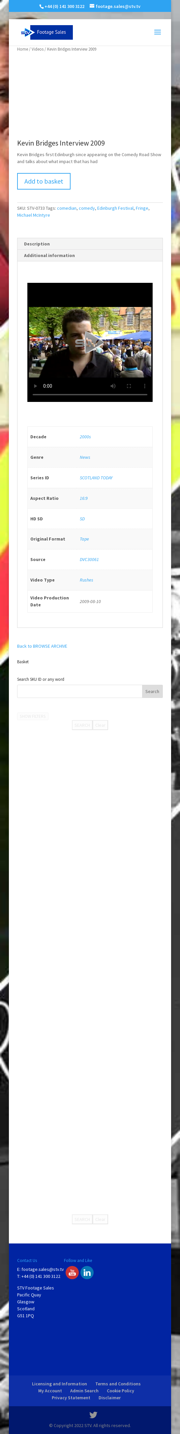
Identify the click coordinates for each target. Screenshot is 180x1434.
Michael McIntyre (33, 215)
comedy (87, 208)
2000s (85, 437)
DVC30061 (89, 559)
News (85, 457)
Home (22, 49)
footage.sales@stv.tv (42, 1269)
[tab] (90, 244)
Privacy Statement (71, 1398)
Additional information (49, 255)
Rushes (86, 580)
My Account (50, 1391)
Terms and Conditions (118, 1384)
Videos (38, 49)
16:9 (84, 498)
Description (37, 244)
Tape (84, 539)
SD (82, 519)
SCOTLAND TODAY (96, 478)
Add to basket (43, 181)
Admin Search (84, 1391)
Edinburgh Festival (115, 208)
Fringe (142, 208)
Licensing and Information (59, 1384)
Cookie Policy (120, 1391)
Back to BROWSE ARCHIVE (42, 646)
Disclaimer (110, 1398)
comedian (66, 208)
